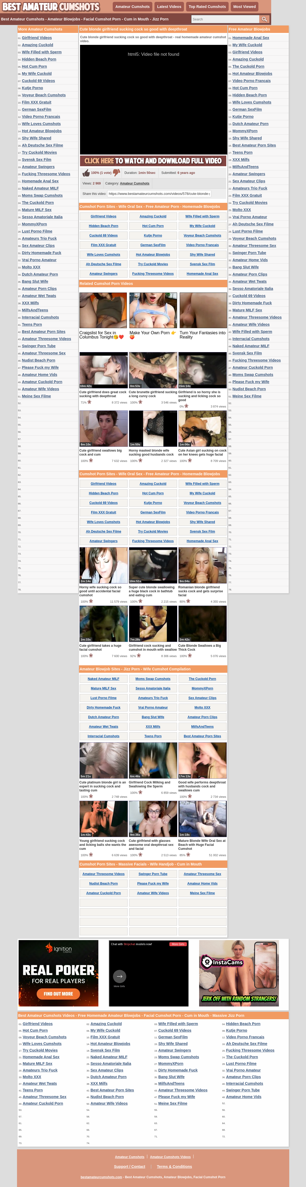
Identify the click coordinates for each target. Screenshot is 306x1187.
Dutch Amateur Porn (40, 274)
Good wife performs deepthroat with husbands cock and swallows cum (202, 786)
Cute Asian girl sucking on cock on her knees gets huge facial (202, 452)
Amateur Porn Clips (39, 288)
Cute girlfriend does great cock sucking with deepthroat (103, 394)
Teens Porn (32, 324)
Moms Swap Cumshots (42, 195)
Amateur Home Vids (39, 374)
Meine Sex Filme (36, 396)
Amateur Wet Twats (39, 296)
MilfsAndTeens (35, 310)
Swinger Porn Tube (39, 346)
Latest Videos (169, 7)
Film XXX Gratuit (36, 102)
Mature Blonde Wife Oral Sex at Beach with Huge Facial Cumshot (202, 845)
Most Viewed (244, 7)
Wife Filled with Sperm (42, 52)
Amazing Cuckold (37, 45)
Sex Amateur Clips (38, 245)
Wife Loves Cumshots (41, 124)
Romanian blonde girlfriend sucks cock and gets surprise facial (200, 591)
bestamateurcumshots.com (101, 1177)
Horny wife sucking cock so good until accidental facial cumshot (100, 591)
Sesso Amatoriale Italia (42, 217)
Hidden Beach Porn (39, 59)
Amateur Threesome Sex (44, 353)
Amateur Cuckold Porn (42, 382)
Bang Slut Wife (35, 281)
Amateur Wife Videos (40, 389)
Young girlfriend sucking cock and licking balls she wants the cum (102, 845)
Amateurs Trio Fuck (39, 238)
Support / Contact (129, 1166)
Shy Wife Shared (36, 138)
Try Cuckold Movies (39, 152)
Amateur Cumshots (132, 7)
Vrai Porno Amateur (39, 260)
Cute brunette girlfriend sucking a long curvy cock (153, 394)
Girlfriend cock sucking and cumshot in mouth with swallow (153, 648)
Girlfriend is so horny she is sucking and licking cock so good (199, 396)
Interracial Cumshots (40, 317)
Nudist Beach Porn (38, 360)
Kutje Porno (32, 88)
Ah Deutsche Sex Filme (42, 145)
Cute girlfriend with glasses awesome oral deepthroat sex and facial (151, 845)
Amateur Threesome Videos (46, 339)
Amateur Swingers (38, 167)
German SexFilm (37, 109)
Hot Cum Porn (34, 66)
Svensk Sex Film (37, 159)
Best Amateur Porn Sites (44, 331)
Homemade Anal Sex (40, 181)
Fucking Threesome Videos (46, 174)
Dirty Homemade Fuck (41, 253)
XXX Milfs (30, 303)
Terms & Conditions (174, 1166)
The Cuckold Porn (38, 202)
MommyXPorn (34, 224)
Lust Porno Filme (37, 231)
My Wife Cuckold (37, 73)
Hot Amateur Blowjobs (42, 131)
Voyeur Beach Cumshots (44, 95)
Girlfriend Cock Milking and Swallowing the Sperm (149, 784)
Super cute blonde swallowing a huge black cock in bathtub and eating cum (152, 591)
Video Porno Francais (41, 116)
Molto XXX (31, 267)
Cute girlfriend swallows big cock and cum (100, 452)
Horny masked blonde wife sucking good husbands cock (151, 452)
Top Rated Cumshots (207, 7)
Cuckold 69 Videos (38, 81)
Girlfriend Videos (37, 38)
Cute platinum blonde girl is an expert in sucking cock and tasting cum (102, 786)
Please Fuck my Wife (40, 367)
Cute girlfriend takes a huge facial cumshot (100, 648)
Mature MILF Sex (37, 210)
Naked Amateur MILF (40, 188)
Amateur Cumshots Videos (170, 1157)
